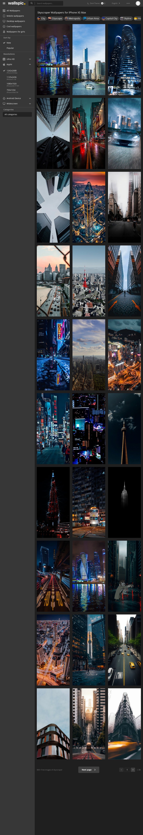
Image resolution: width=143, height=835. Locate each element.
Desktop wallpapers (14, 21)
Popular (10, 48)
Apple (7, 64)
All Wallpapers (11, 10)
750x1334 (11, 90)
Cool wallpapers (12, 26)
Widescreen (10, 103)
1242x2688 (21, 71)
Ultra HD (9, 59)
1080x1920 (12, 84)
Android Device (12, 98)
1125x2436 (12, 77)
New (9, 42)
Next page (89, 769)
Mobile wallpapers (13, 16)
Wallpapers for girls (14, 31)
